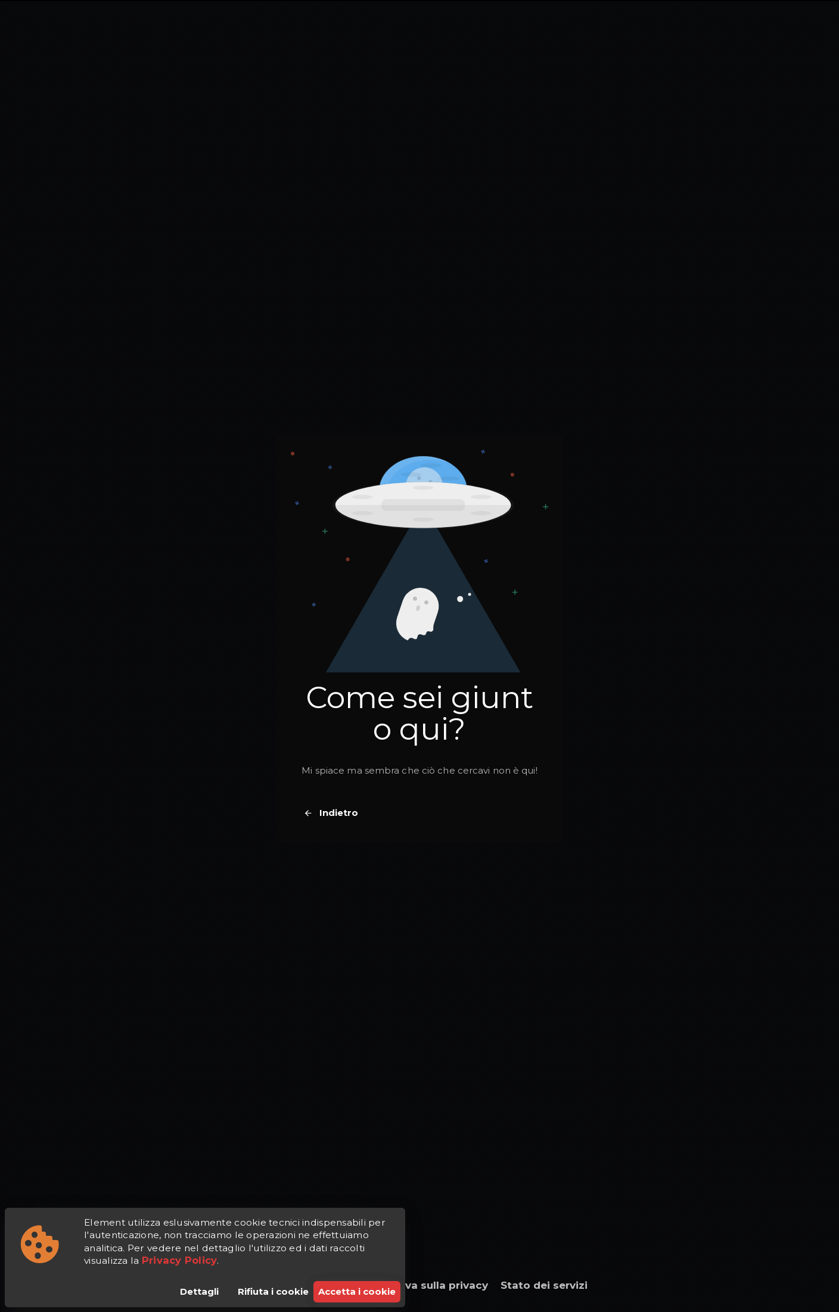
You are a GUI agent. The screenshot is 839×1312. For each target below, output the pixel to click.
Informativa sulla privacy (421, 1285)
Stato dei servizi (544, 1285)
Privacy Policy (179, 1260)
